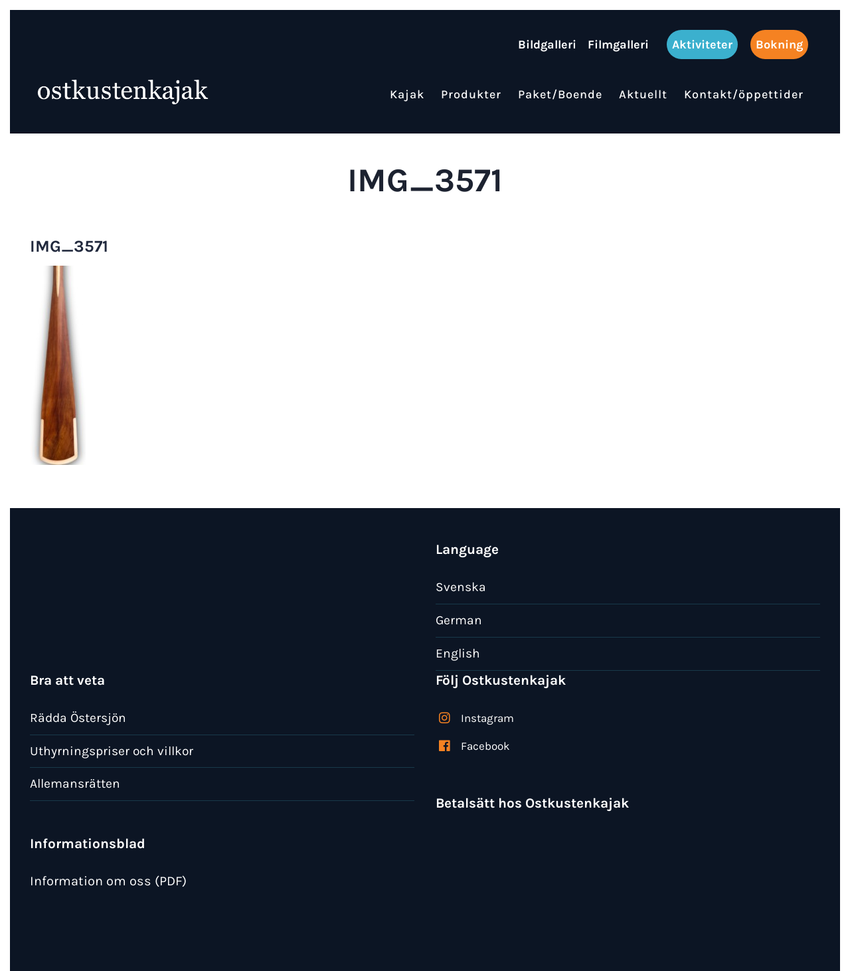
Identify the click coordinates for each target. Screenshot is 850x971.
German (459, 620)
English (458, 653)
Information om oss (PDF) (108, 881)
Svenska (461, 586)
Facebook (485, 745)
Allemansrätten (75, 783)
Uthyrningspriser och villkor (111, 750)
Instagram (487, 718)
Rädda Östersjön (78, 717)
